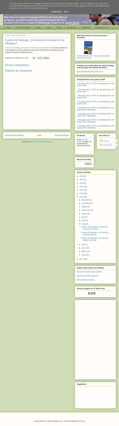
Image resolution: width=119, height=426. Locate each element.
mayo (84, 224)
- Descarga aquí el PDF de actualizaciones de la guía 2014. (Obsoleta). (95, 109)
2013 (82, 193)
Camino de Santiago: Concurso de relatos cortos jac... (94, 239)
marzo (84, 248)
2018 (82, 176)
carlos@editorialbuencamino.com (90, 72)
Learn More (56, 12)
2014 (82, 190)
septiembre (86, 210)
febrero (85, 251)
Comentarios (106, 145)
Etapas (38, 27)
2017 (82, 180)
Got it (66, 12)
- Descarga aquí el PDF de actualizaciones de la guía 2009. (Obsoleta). (95, 127)
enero (84, 255)
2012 (82, 197)
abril (83, 245)
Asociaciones (71, 27)
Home (9, 27)
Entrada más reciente (14, 135)
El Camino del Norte (23, 27)
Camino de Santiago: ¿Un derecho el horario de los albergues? (28, 48)
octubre (85, 207)
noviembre (86, 203)
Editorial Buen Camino (85, 280)
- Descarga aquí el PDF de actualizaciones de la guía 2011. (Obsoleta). (95, 121)
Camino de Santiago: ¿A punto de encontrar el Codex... (94, 228)
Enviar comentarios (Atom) (42, 142)
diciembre (86, 200)
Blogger (82, 421)
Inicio (39, 135)
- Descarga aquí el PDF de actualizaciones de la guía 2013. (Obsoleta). (95, 115)
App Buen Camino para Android (89, 272)
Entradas (104, 141)
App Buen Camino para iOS (87, 276)
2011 (82, 259)
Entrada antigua (62, 135)
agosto (84, 214)
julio (83, 217)
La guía (48, 27)
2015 (82, 187)
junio (84, 220)
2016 (82, 183)
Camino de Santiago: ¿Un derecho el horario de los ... (94, 233)
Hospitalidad (86, 27)
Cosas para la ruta (102, 27)
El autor (59, 27)
